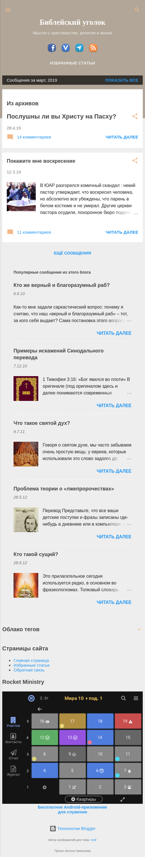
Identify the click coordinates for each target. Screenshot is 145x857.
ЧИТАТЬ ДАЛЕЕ (122, 137)
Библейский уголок (73, 22)
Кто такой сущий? (36, 554)
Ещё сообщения (72, 253)
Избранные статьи (72, 63)
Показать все (121, 80)
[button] (134, 116)
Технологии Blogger (73, 828)
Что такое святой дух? (42, 423)
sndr (94, 840)
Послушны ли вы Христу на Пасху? (61, 116)
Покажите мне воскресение (41, 161)
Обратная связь (29, 670)
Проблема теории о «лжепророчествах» (64, 489)
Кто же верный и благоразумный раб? (62, 285)
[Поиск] (137, 10)
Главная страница (31, 660)
